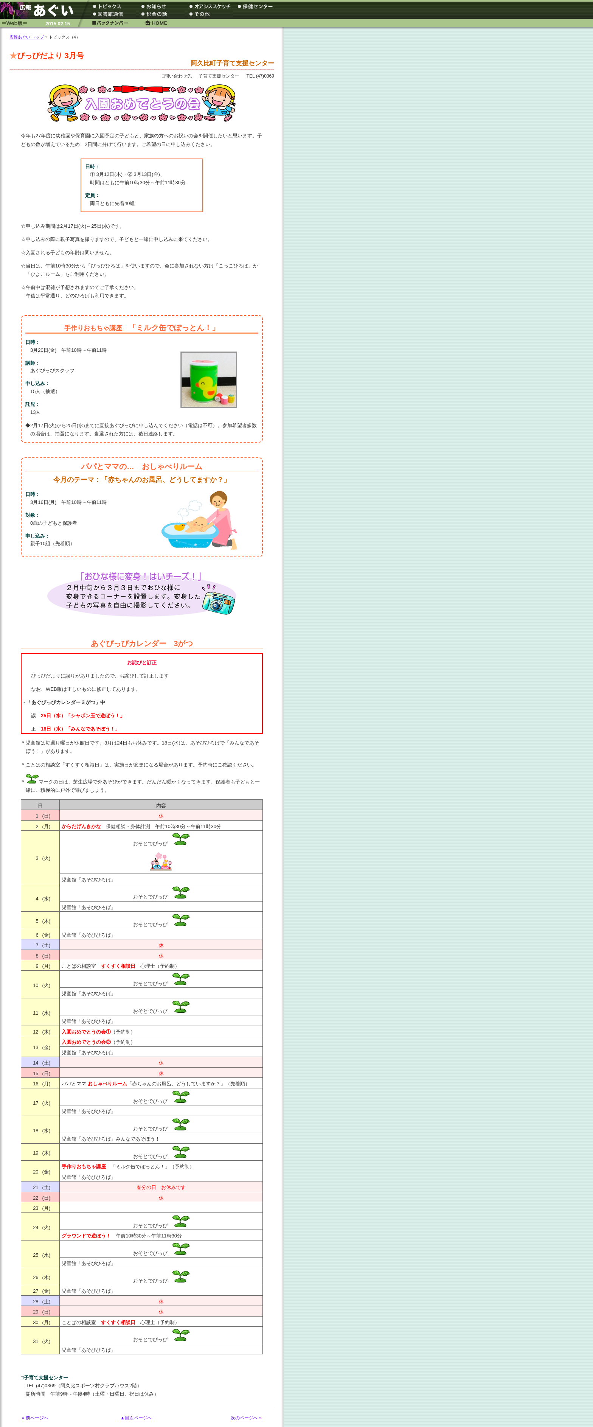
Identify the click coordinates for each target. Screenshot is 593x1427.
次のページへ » (246, 1418)
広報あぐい (39, 10)
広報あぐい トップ (26, 37)
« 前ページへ (35, 1418)
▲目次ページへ (136, 1418)
